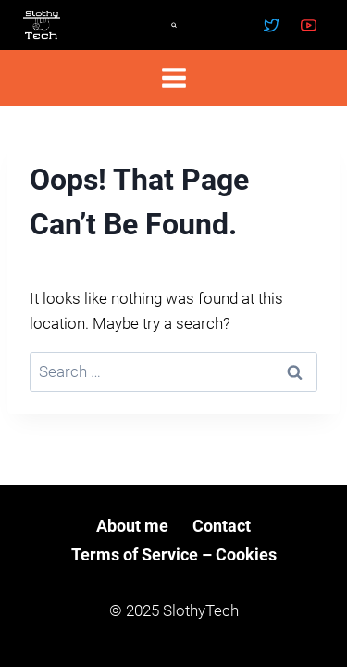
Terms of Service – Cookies (174, 554)
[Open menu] (173, 77)
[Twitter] (272, 25)
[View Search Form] (174, 25)
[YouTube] (308, 25)
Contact (221, 525)
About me (132, 525)
